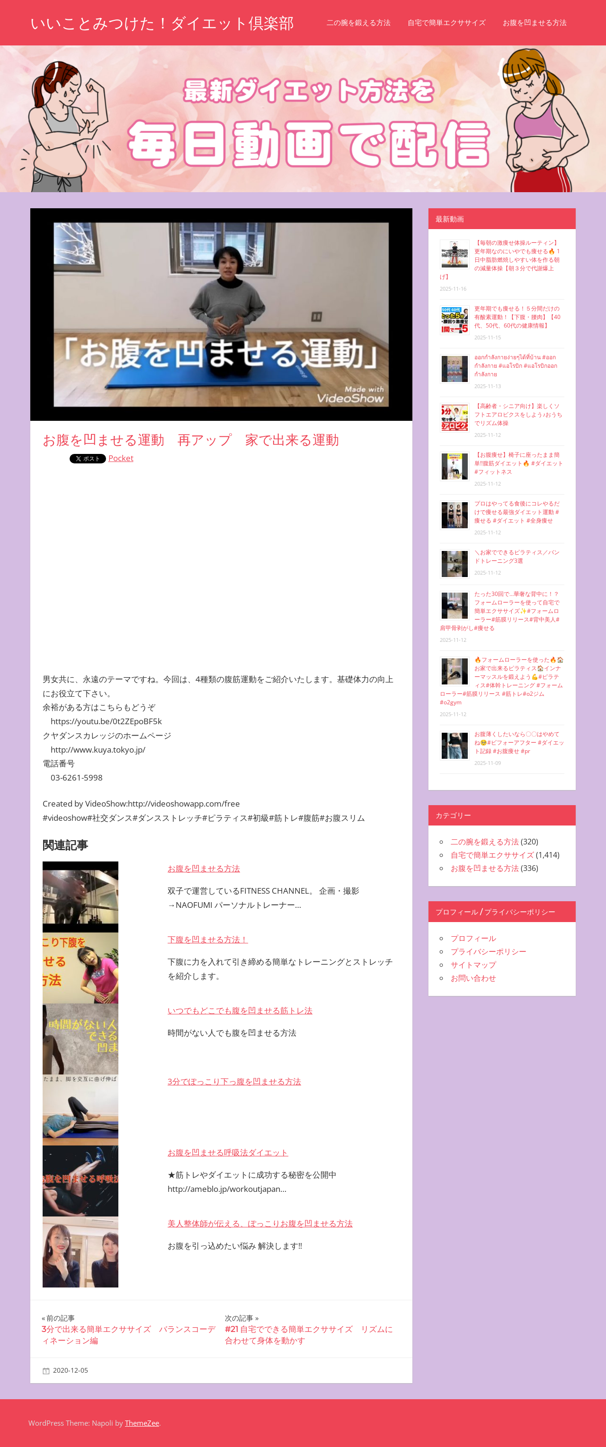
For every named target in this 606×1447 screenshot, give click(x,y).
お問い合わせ (473, 978)
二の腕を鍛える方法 (359, 22)
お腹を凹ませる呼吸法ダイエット (228, 1152)
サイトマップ (473, 964)
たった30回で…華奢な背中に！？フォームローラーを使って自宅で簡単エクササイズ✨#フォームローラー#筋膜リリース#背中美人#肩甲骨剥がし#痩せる (500, 611)
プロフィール (473, 938)
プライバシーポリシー (488, 951)
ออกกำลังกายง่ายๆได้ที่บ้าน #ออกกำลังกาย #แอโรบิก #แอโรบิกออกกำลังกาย (515, 365)
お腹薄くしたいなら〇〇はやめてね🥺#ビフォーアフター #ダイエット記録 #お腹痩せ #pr (519, 742)
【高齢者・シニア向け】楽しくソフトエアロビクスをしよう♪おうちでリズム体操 (518, 414)
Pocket (121, 458)
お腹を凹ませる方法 (535, 22)
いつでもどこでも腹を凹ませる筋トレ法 (240, 1010)
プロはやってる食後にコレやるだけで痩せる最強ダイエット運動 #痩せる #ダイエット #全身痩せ (517, 511)
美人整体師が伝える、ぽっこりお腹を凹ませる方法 (260, 1223)
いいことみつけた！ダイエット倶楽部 (162, 23)
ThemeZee (142, 1423)
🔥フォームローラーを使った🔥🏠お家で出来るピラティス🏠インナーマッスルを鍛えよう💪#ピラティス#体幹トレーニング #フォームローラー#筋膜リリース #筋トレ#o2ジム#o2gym (502, 681)
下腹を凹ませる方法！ (208, 939)
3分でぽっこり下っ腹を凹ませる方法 (234, 1081)
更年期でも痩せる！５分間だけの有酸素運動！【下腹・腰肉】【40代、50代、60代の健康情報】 (517, 316)
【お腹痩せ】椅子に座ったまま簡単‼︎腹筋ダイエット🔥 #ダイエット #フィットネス (518, 463)
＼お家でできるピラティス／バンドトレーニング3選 (517, 556)
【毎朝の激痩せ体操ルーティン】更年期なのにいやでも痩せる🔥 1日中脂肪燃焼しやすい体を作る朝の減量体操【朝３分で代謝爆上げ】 (500, 260)
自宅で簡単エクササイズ (447, 22)
